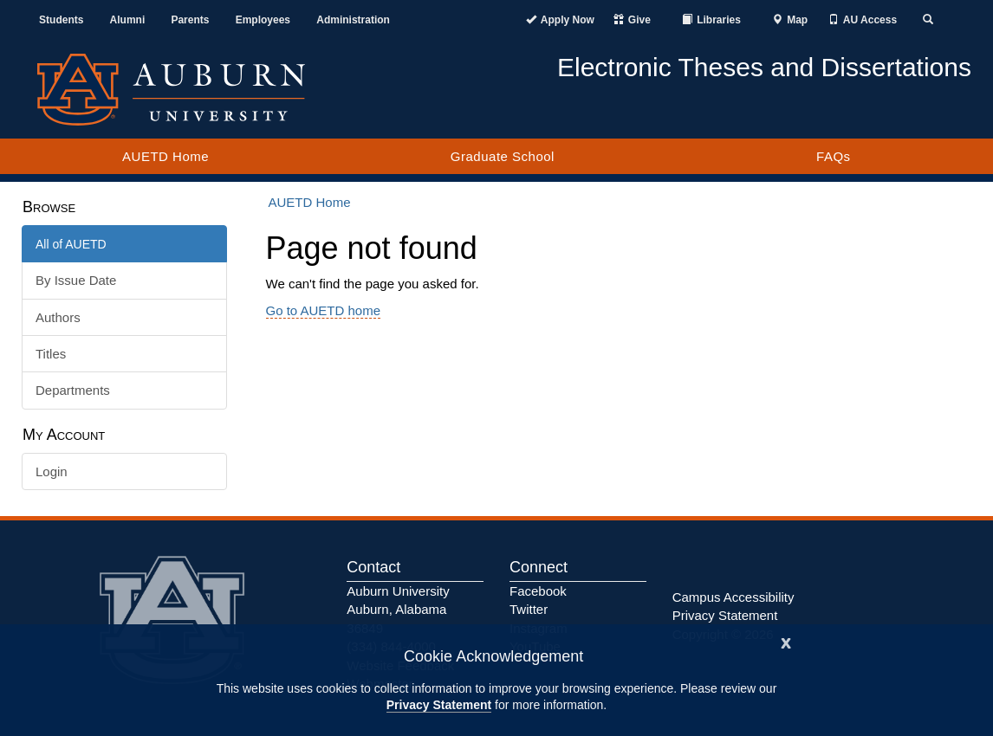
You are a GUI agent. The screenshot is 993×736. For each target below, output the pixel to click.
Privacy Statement (438, 705)
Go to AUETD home (323, 310)
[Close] (786, 641)
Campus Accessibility (733, 597)
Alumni (128, 20)
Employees (263, 20)
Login (52, 471)
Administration (353, 20)
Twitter (528, 609)
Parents (190, 20)
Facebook (538, 591)
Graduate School (503, 156)
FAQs (833, 156)
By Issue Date (76, 280)
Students (61, 20)
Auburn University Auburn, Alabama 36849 (398, 610)
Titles (51, 353)
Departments (73, 390)
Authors (58, 317)
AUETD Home (165, 156)
